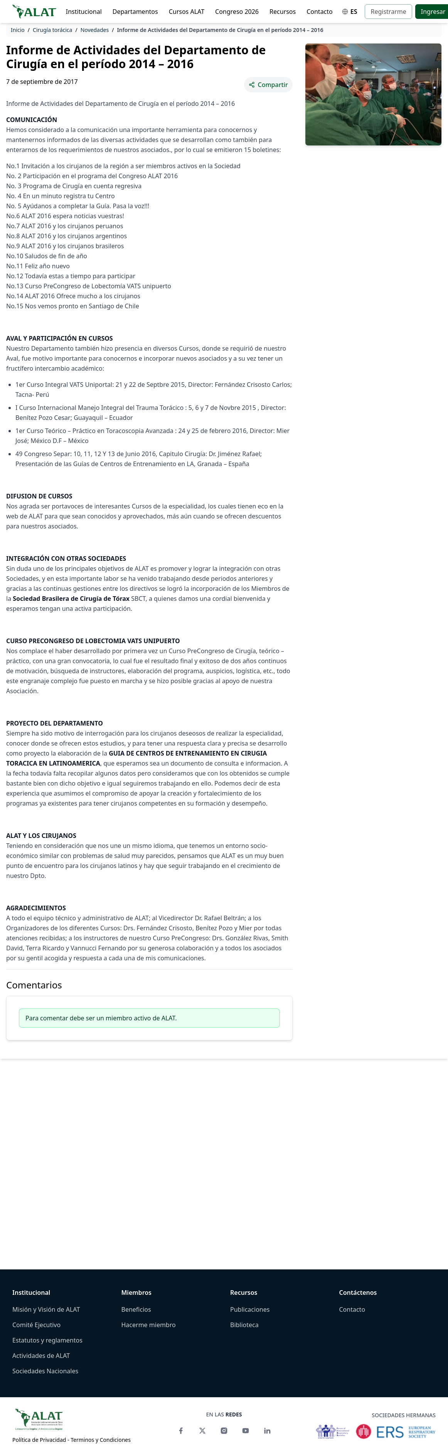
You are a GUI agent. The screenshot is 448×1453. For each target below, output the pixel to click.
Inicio (18, 29)
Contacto (320, 11)
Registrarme (388, 11)
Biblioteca (244, 1325)
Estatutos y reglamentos (47, 1340)
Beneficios (136, 1309)
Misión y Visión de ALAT (46, 1309)
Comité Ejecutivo (36, 1325)
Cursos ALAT (186, 11)
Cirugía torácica (52, 29)
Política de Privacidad (39, 1439)
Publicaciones (249, 1309)
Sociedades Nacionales (45, 1371)
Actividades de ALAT (41, 1355)
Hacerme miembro (148, 1325)
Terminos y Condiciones (101, 1439)
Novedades (95, 29)
